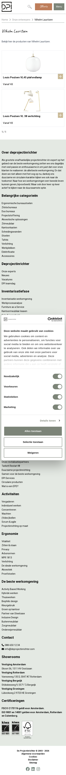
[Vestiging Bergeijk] (33, 680)
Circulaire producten (12, 482)
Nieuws (5, 275)
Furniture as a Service (13, 307)
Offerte (43, 6)
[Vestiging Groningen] (33, 689)
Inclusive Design (10, 617)
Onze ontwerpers (21, 19)
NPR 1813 (7, 557)
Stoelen (6, 235)
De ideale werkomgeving (14, 565)
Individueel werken (11, 505)
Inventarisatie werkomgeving (17, 299)
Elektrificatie (8, 252)
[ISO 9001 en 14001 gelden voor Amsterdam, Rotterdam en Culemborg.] (33, 714)
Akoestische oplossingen (15, 219)
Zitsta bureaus (9, 207)
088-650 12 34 (11, 645)
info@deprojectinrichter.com (18, 649)
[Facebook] (27, 769)
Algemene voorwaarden (33, 754)
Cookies (33, 757)
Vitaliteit (6, 541)
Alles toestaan (33, 431)
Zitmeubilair (8, 223)
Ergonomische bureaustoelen (17, 203)
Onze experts (9, 271)
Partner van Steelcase (13, 613)
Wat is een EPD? (10, 486)
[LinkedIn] (33, 769)
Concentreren (9, 509)
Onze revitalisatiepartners (15, 462)
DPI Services (8, 478)
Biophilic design (10, 601)
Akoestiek (7, 569)
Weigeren (32, 452)
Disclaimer (33, 760)
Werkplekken (8, 248)
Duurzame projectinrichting (16, 470)
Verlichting (7, 243)
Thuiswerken (8, 597)
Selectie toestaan (33, 442)
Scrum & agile (9, 521)
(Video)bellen (9, 518)
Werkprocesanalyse (12, 303)
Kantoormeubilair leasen (14, 311)
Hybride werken (10, 593)
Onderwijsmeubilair (12, 629)
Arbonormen (8, 553)
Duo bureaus (8, 211)
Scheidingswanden (12, 231)
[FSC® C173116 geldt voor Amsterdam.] (33, 708)
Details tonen (48, 420)
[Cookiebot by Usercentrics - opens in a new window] (47, 319)
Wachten (6, 513)
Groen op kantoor (11, 609)
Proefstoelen (8, 573)
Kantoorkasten (9, 227)
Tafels (5, 239)
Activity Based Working (14, 589)
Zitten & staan (9, 545)
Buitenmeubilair (10, 621)
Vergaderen (8, 501)
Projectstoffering (11, 215)
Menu (59, 6)
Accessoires (8, 256)
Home (5, 19)
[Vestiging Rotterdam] (33, 672)
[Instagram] (38, 769)
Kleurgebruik (8, 605)
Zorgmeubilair (9, 625)
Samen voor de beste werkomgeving (21, 474)
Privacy (5, 549)
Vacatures (7, 279)
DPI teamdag (8, 283)
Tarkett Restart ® (11, 466)
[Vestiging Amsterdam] (33, 664)
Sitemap (33, 763)
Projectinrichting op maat (15, 526)
